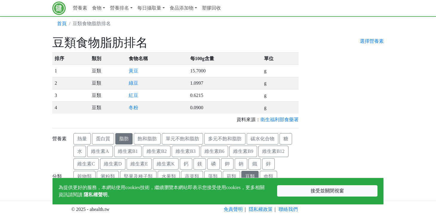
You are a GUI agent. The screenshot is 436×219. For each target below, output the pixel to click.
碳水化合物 (262, 138)
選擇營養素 (372, 41)
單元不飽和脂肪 (182, 138)
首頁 (62, 23)
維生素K (166, 163)
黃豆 (133, 70)
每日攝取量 (149, 7)
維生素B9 (243, 151)
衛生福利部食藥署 (279, 119)
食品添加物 (182, 7)
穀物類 (84, 176)
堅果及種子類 (138, 176)
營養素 (80, 7)
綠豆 (133, 83)
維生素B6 (215, 151)
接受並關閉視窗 (327, 190)
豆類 (250, 176)
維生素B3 (186, 151)
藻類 (213, 176)
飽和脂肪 (147, 138)
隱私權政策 (261, 209)
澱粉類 (108, 176)
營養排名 (119, 7)
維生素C (86, 163)
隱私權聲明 (96, 194)
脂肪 (124, 138)
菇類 (231, 176)
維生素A (100, 151)
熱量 (82, 138)
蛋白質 (103, 138)
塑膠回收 (211, 7)
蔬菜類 (192, 176)
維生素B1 (128, 151)
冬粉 (133, 107)
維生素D (113, 163)
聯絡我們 (288, 209)
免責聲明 (233, 209)
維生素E (139, 163)
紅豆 (133, 95)
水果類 (169, 176)
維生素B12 (273, 151)
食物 (97, 7)
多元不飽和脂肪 (225, 138)
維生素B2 (157, 151)
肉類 (268, 176)
